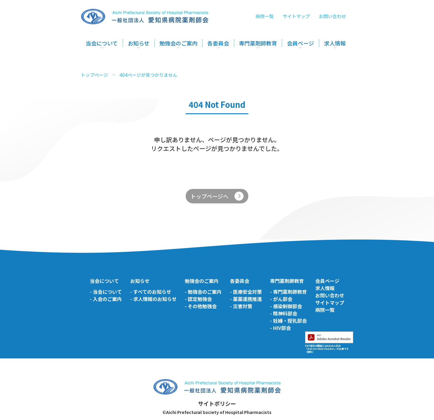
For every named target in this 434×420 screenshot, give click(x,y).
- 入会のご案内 (106, 298)
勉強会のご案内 (178, 43)
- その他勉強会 (201, 306)
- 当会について (106, 291)
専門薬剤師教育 (258, 43)
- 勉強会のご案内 (203, 291)
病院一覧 (265, 16)
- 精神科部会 (283, 313)
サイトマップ (296, 16)
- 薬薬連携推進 (246, 298)
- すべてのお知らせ (150, 291)
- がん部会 (281, 298)
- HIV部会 (280, 327)
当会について (102, 43)
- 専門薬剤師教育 (288, 291)
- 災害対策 (241, 306)
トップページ (94, 75)
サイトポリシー (217, 403)
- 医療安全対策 (246, 291)
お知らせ (138, 43)
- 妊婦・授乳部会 (288, 320)
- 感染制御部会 (286, 306)
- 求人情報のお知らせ (153, 298)
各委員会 (218, 43)
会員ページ (300, 43)
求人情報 (335, 43)
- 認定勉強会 (198, 298)
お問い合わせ (332, 16)
